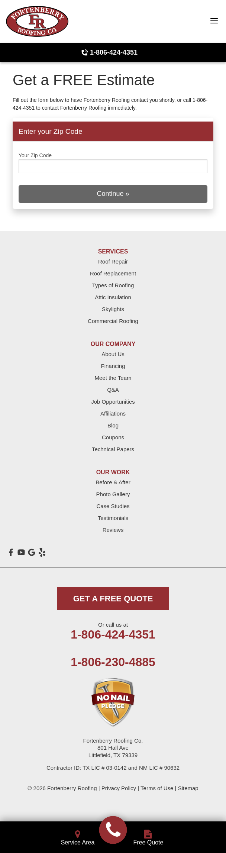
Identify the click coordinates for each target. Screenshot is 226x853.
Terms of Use (157, 788)
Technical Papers (113, 449)
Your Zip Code (35, 155)
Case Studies (112, 506)
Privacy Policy (118, 788)
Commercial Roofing (113, 321)
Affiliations (113, 413)
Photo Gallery (113, 494)
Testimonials (113, 518)
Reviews (113, 530)
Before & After (113, 482)
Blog (113, 425)
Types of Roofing (113, 285)
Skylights (113, 309)
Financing (113, 366)
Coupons (113, 437)
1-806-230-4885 (113, 662)
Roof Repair (113, 261)
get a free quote (113, 598)
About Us (113, 354)
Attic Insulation (113, 297)
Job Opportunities (113, 401)
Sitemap (188, 788)
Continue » (113, 193)
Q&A (113, 390)
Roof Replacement (113, 273)
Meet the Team (113, 378)
